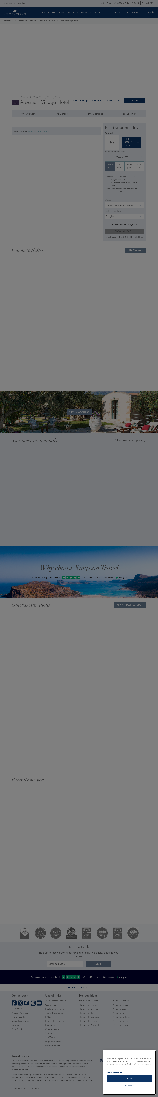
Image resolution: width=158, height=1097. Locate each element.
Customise (129, 1086)
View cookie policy (114, 1072)
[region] (129, 1072)
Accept (129, 1078)
